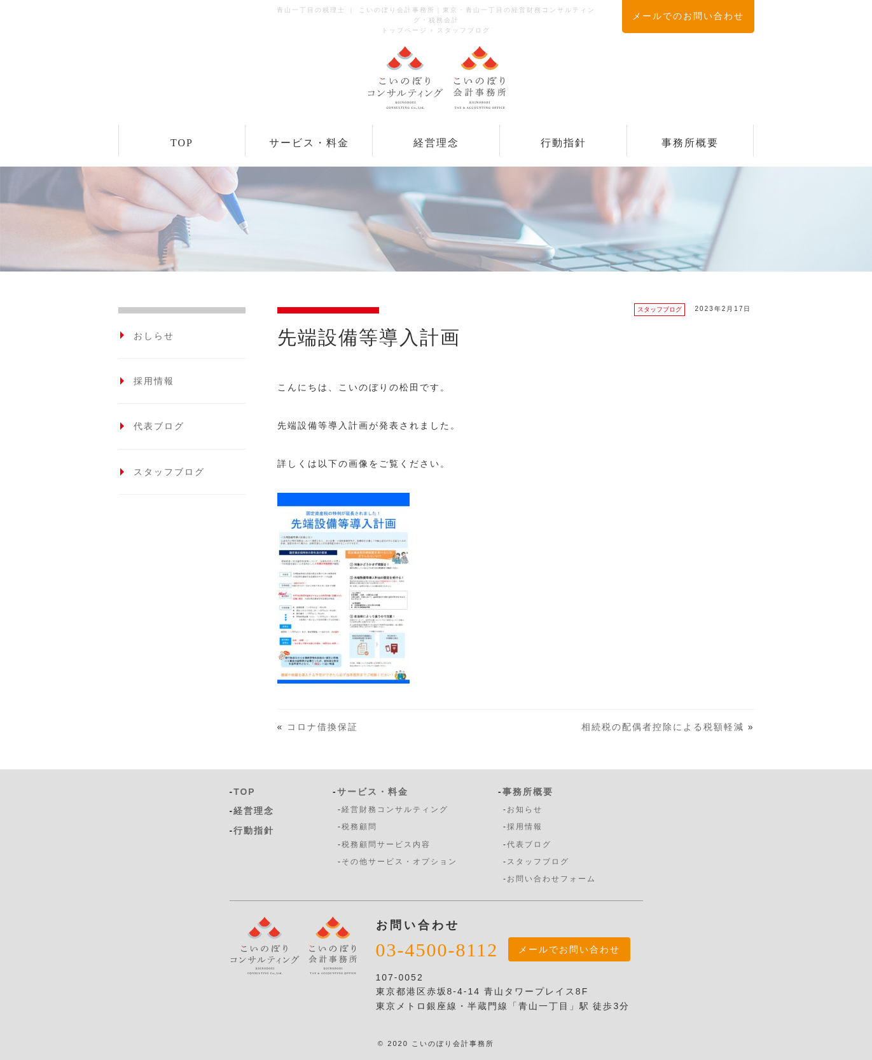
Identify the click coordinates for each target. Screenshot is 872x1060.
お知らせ (525, 809)
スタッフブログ (659, 309)
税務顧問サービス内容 (386, 844)
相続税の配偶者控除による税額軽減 (662, 727)
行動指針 (563, 142)
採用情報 (154, 381)
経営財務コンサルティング (395, 809)
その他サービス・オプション (399, 861)
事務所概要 (690, 142)
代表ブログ (159, 426)
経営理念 (436, 142)
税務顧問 (359, 826)
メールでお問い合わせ (569, 949)
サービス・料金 (309, 142)
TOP (181, 142)
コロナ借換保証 (322, 727)
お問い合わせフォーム (551, 878)
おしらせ (154, 336)
